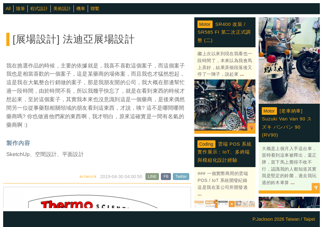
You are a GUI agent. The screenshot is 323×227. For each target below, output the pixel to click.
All (8, 8)
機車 (80, 8)
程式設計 (39, 8)
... (241, 74)
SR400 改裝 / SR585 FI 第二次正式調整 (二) (224, 32)
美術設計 (62, 8)
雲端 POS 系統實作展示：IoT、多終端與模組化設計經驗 (224, 152)
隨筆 (20, 8)
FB (165, 176)
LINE (152, 176)
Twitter (181, 176)
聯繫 (95, 8)
